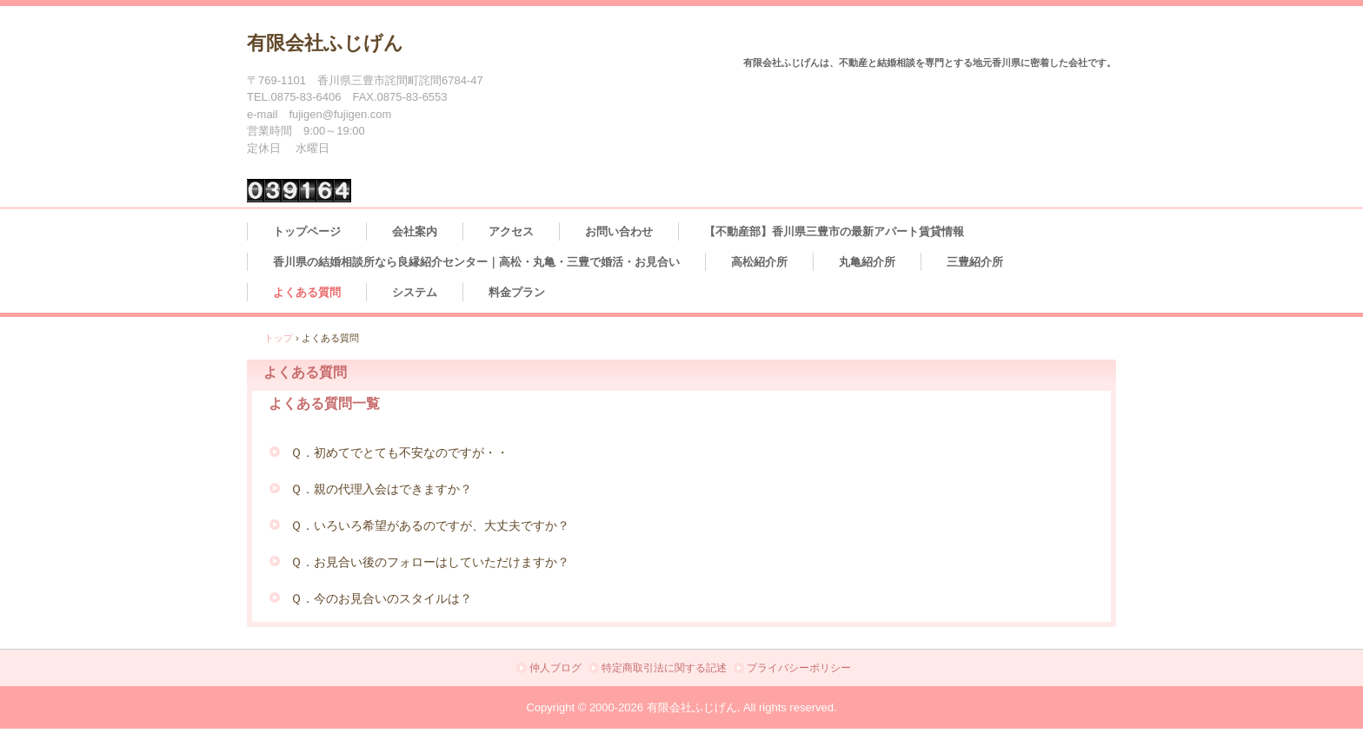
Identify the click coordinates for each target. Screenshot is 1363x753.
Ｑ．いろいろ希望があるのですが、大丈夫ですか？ (429, 525)
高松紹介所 (759, 261)
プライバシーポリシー (799, 668)
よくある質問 (307, 292)
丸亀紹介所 (867, 261)
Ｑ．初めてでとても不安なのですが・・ (399, 452)
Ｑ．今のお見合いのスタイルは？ (381, 598)
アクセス (511, 231)
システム (414, 292)
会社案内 (414, 231)
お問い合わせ (619, 231)
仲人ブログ (555, 668)
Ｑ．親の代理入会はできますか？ (381, 489)
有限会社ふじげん (325, 43)
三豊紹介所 (975, 261)
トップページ (307, 231)
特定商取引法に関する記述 (664, 668)
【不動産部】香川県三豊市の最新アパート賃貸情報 (834, 231)
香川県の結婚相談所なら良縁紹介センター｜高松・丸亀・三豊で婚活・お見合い (476, 261)
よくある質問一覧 (324, 403)
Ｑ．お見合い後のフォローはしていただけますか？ (429, 562)
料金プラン (517, 292)
